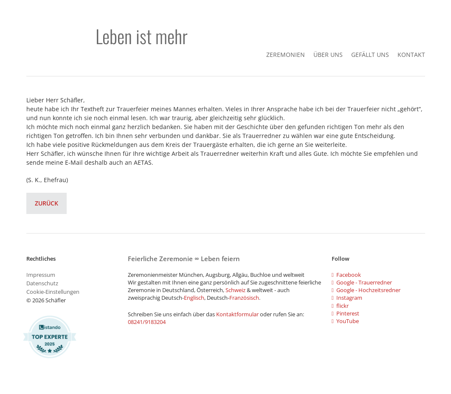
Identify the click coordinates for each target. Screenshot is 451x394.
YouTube (345, 321)
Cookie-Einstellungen (52, 292)
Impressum (40, 275)
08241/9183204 (147, 322)
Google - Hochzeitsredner (366, 290)
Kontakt (411, 55)
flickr (340, 306)
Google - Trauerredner (362, 282)
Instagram (347, 297)
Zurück (46, 203)
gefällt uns (370, 55)
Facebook (346, 275)
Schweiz (235, 290)
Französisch (244, 297)
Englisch (194, 297)
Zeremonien (285, 55)
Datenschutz (42, 283)
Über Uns (328, 55)
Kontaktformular (238, 314)
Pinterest (345, 313)
